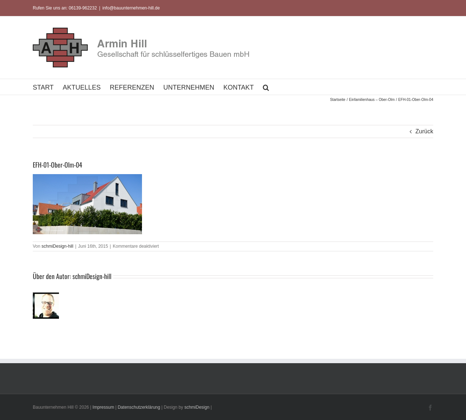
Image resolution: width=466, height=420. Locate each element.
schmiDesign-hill (57, 246)
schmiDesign (196, 407)
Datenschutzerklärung (139, 407)
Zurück (424, 131)
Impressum (103, 407)
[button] (266, 87)
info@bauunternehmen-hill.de (131, 8)
